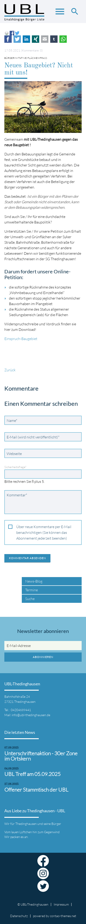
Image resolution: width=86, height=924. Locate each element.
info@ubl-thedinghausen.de (31, 715)
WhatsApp (63, 39)
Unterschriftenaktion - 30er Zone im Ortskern (41, 756)
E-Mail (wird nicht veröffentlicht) (32, 436)
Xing (35, 39)
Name (12, 420)
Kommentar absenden (27, 558)
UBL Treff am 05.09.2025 (32, 774)
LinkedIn (26, 39)
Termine (31, 590)
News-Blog (33, 581)
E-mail (44, 39)
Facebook (8, 39)
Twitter (17, 39)
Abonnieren (43, 657)
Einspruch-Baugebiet (20, 338)
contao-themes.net (63, 916)
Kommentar (16, 494)
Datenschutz (19, 916)
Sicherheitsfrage (15, 467)
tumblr (54, 39)
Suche (30, 598)
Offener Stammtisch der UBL (36, 789)
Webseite (14, 453)
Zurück (10, 370)
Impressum (61, 904)
